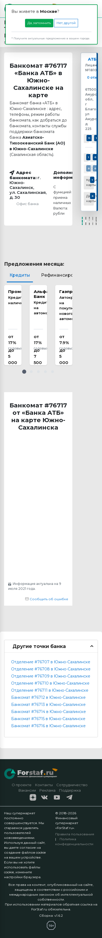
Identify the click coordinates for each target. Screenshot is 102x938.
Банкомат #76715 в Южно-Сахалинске (48, 718)
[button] (24, 371)
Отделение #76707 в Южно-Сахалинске (50, 661)
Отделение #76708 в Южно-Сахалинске (51, 669)
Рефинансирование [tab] (64, 275)
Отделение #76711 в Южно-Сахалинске (49, 690)
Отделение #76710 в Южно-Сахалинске (50, 683)
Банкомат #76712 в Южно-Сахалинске (48, 697)
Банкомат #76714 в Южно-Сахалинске (48, 711)
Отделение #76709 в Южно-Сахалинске (50, 676)
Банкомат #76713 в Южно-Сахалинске (48, 704)
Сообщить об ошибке (46, 599)
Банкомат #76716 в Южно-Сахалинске (48, 725)
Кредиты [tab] (20, 275)
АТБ (92, 59)
